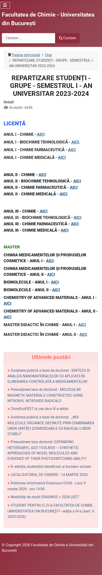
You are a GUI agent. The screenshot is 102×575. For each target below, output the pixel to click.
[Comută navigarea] (5, 5)
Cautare (67, 38)
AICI (41, 134)
